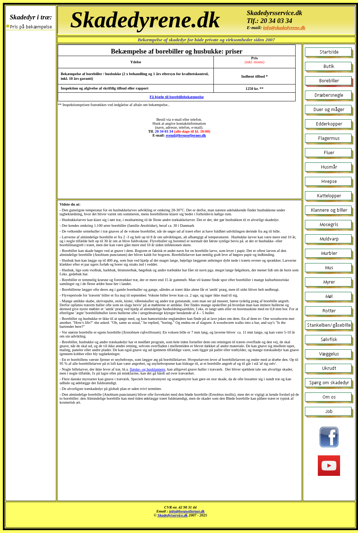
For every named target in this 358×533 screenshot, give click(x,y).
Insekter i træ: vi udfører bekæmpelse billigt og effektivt (180, 514)
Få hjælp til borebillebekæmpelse (177, 97)
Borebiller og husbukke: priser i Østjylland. (206, 20)
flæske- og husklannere (147, 369)
